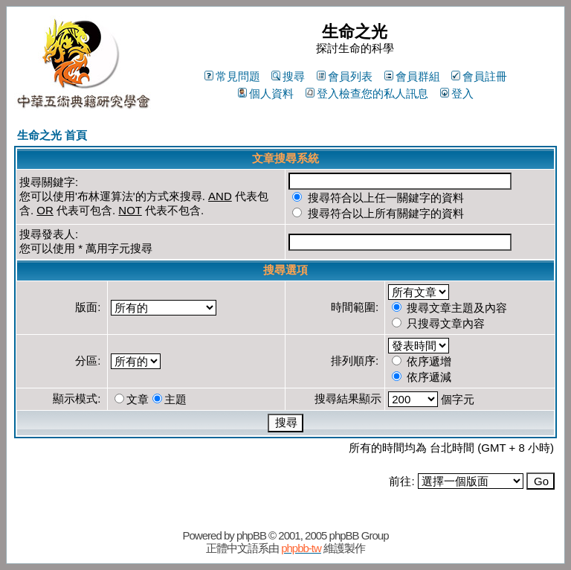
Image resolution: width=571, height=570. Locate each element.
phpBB (251, 535)
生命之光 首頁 (52, 135)
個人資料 (266, 93)
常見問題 (232, 76)
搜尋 (288, 76)
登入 (457, 93)
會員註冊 (479, 76)
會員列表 (344, 76)
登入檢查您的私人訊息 (367, 93)
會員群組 (412, 76)
